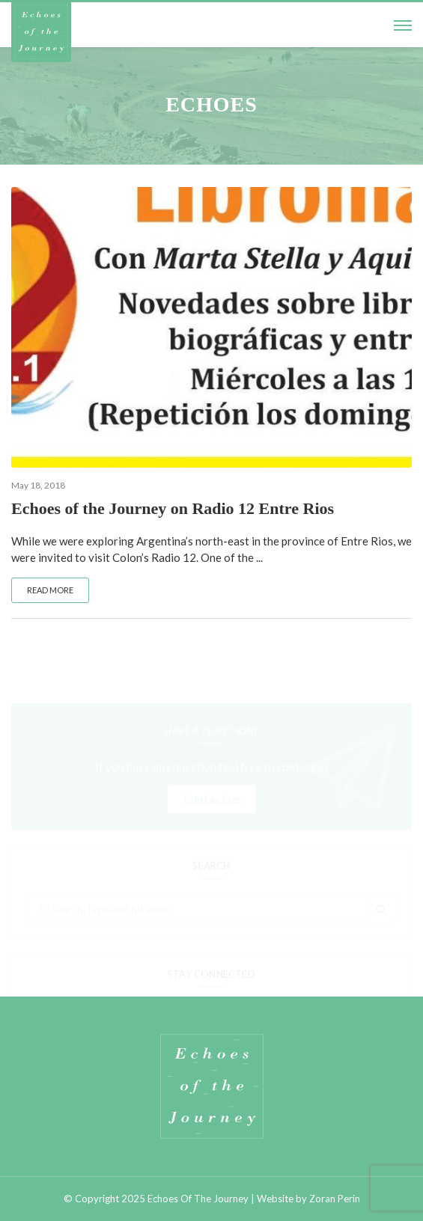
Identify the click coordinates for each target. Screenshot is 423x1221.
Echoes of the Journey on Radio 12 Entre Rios (172, 508)
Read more (50, 590)
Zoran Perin (334, 1199)
